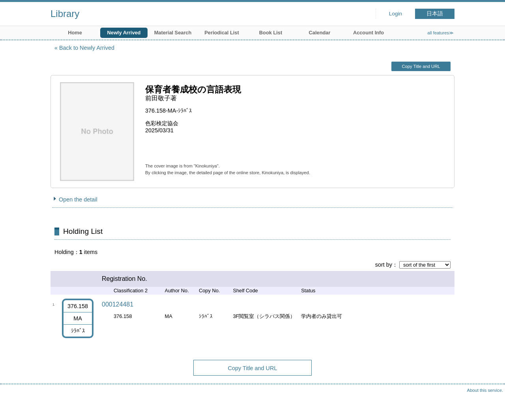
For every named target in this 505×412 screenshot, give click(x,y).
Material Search (173, 33)
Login (395, 14)
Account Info (368, 33)
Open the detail (78, 199)
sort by (383, 264)
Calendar (320, 33)
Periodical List (221, 33)
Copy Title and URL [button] (421, 66)
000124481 (117, 304)
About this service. (485, 390)
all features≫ (440, 32)
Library (64, 13)
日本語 (434, 14)
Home (75, 33)
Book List (270, 33)
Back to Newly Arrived (86, 48)
